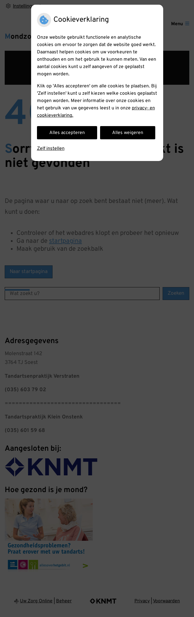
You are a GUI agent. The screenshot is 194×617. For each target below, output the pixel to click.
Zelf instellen (51, 149)
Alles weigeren (127, 133)
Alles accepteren (67, 133)
